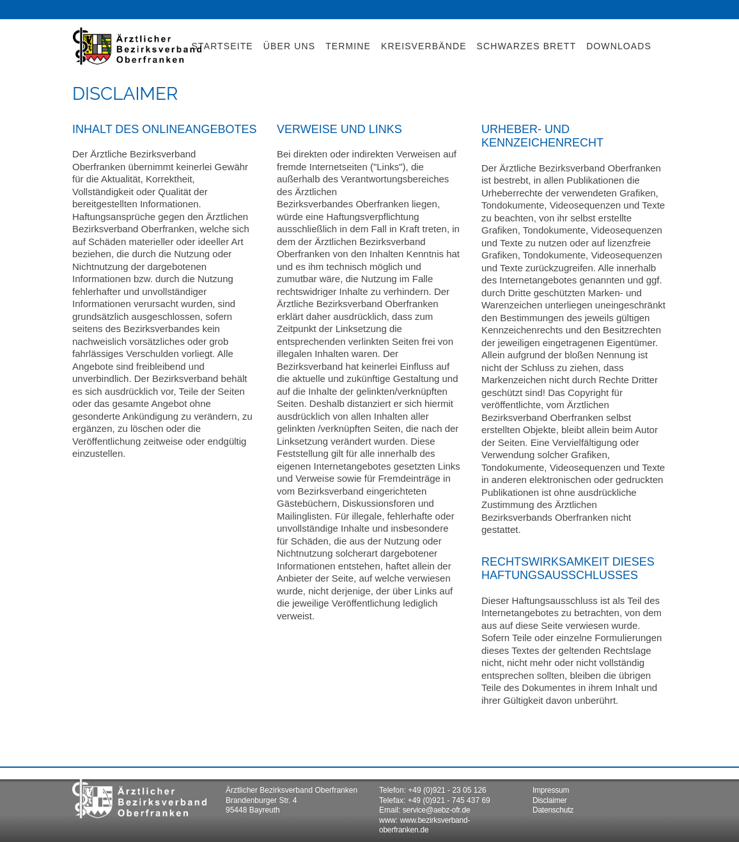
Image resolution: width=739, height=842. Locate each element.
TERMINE (348, 46)
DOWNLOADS (618, 46)
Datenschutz (553, 810)
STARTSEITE (222, 46)
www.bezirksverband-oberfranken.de (424, 825)
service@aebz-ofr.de (437, 810)
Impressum (551, 790)
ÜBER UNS (289, 46)
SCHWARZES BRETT (527, 46)
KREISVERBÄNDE (424, 46)
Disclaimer (550, 800)
